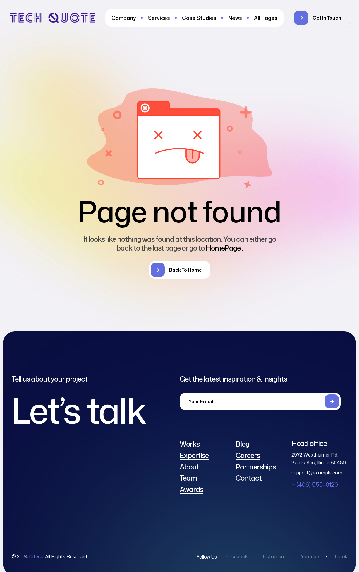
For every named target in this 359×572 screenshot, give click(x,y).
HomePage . (224, 248)
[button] (321, 18)
